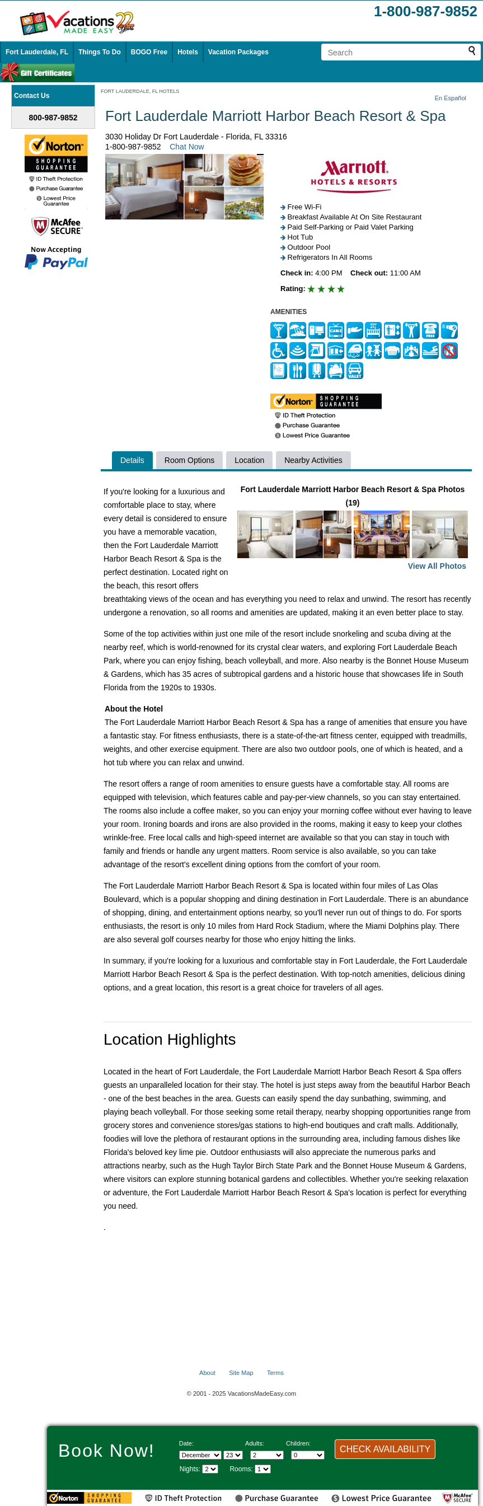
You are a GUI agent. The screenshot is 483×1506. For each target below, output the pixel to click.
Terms (275, 1372)
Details (132, 460)
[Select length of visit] (210, 1469)
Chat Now (187, 146)
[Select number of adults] (267, 1455)
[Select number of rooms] (263, 1469)
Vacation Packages (238, 52)
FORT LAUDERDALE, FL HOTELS (140, 91)
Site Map (241, 1372)
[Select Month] (200, 1455)
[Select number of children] (308, 1455)
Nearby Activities (313, 460)
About (207, 1372)
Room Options (189, 460)
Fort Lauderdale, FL (37, 52)
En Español (450, 98)
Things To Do (99, 52)
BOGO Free (149, 52)
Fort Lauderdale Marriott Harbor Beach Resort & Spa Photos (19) (352, 529)
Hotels (187, 52)
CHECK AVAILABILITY (385, 1449)
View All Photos (437, 566)
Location (249, 460)
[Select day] (233, 1455)
